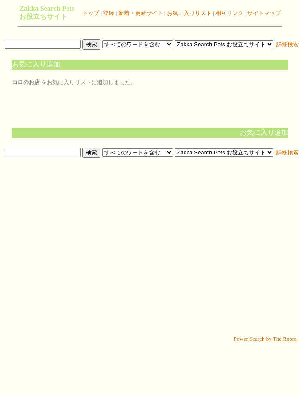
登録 (108, 13)
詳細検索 (287, 44)
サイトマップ (263, 13)
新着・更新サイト (140, 13)
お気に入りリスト (188, 13)
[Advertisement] (148, 247)
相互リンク (229, 13)
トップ (90, 13)
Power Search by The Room (265, 339)
